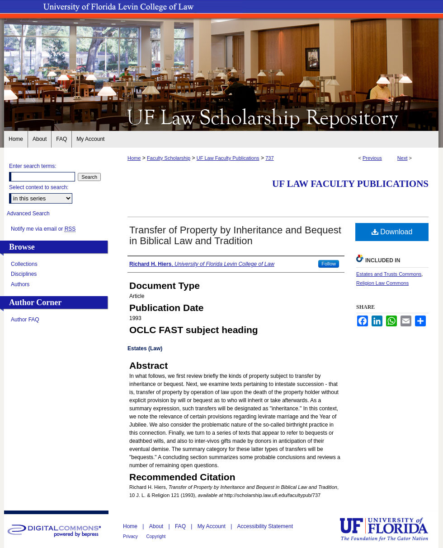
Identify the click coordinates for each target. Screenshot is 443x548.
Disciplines (24, 274)
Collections (24, 264)
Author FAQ (25, 319)
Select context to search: (38, 187)
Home (134, 158)
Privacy (131, 536)
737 (269, 158)
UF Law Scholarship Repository (221, 116)
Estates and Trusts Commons (388, 274)
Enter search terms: (33, 166)
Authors (20, 284)
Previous (372, 158)
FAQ (181, 526)
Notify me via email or (43, 229)
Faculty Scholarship (168, 158)
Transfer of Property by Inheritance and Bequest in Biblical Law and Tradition (235, 235)
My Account (212, 526)
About (157, 526)
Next (402, 158)
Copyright (156, 536)
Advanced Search (28, 213)
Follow (328, 263)
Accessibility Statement (265, 526)
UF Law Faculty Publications (228, 158)
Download (392, 232)
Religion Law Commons (382, 283)
